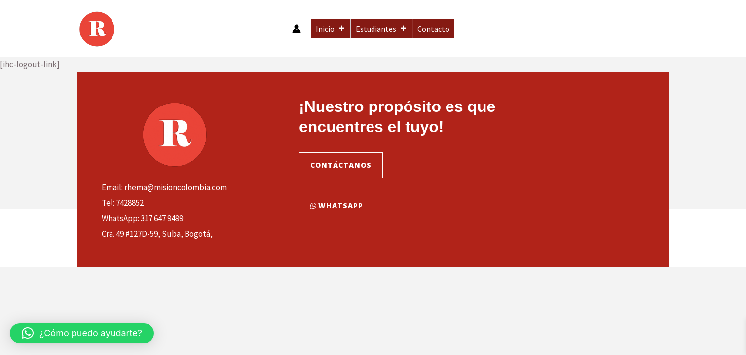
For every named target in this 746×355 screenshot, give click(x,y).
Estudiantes (381, 28)
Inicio (330, 28)
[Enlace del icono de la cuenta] (296, 28)
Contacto (433, 29)
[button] (82, 333)
